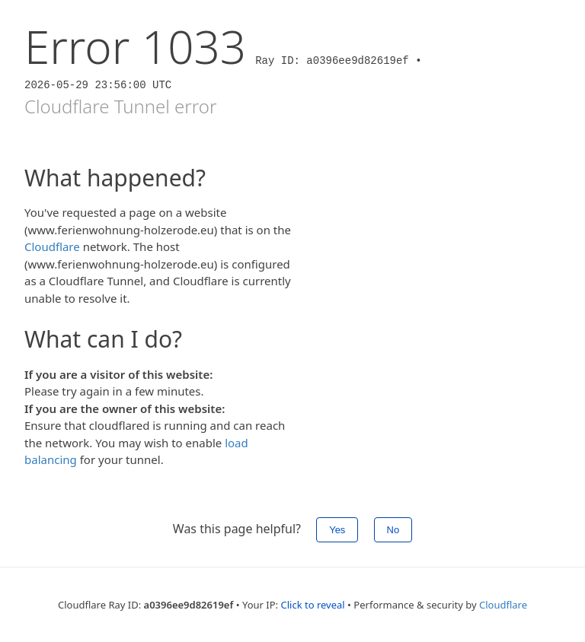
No (393, 530)
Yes (337, 530)
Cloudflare (52, 246)
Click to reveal (312, 605)
